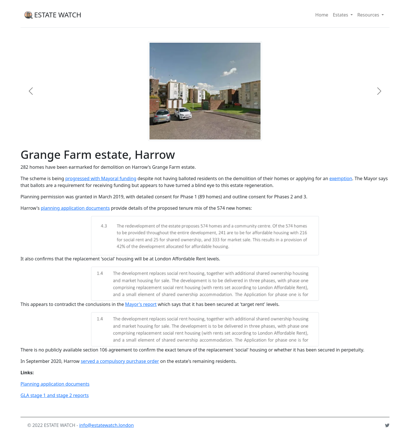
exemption (340, 178)
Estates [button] (344, 14)
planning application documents (75, 208)
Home (321, 15)
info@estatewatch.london (106, 425)
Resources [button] (371, 14)
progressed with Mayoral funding (100, 178)
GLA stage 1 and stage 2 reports (54, 395)
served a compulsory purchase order (120, 361)
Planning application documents (54, 384)
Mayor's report (141, 304)
